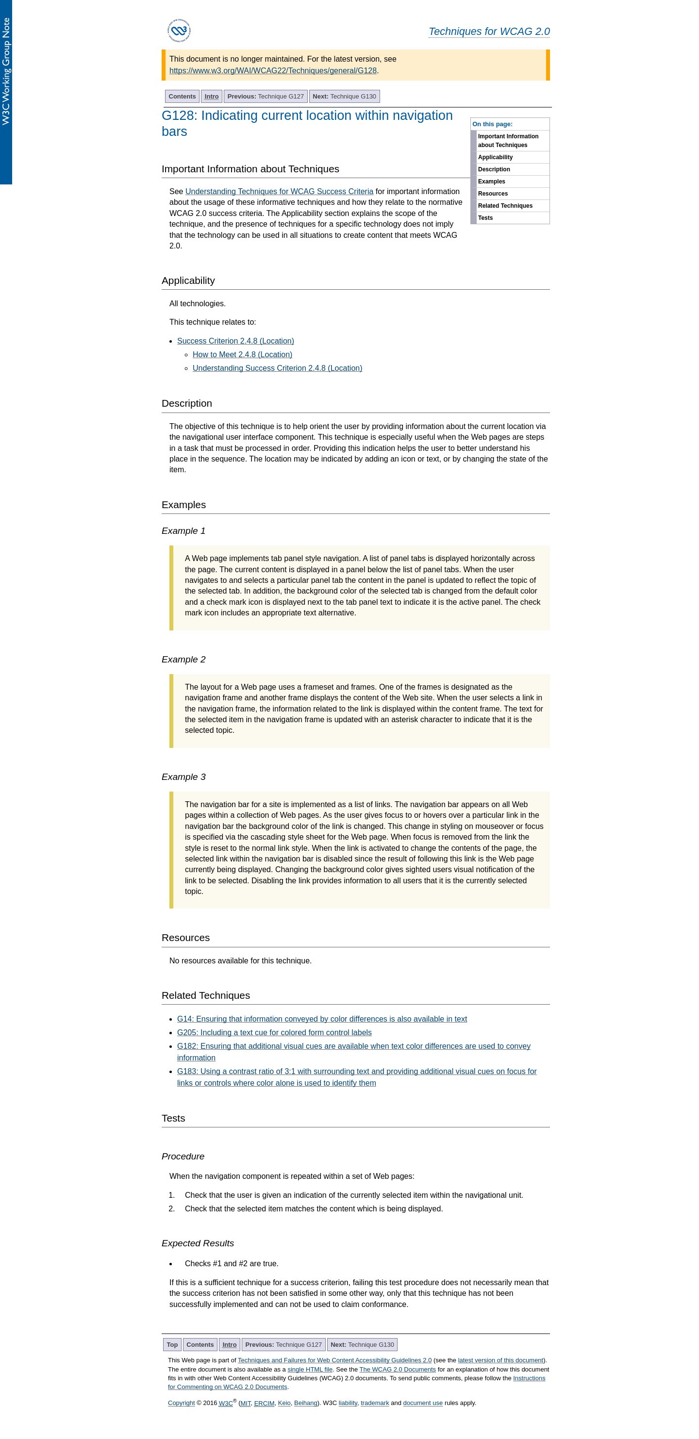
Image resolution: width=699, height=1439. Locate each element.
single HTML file (310, 1369)
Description (494, 169)
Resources (493, 193)
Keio (284, 1403)
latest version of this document (501, 1360)
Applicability (495, 157)
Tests (485, 218)
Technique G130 (344, 96)
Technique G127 (266, 96)
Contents (182, 96)
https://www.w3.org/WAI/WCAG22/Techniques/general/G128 (273, 70)
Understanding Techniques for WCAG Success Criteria (279, 191)
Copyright (181, 1403)
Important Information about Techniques (508, 141)
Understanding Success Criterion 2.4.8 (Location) (278, 368)
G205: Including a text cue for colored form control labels (274, 1032)
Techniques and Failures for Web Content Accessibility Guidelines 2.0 (335, 1360)
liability (348, 1403)
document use (423, 1403)
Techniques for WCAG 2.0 (489, 31)
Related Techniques (505, 205)
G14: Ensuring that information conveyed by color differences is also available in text (322, 1019)
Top (172, 1344)
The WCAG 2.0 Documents (398, 1369)
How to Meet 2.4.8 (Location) (242, 354)
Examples (491, 181)
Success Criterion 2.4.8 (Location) (235, 341)
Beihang (305, 1403)
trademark (375, 1403)
